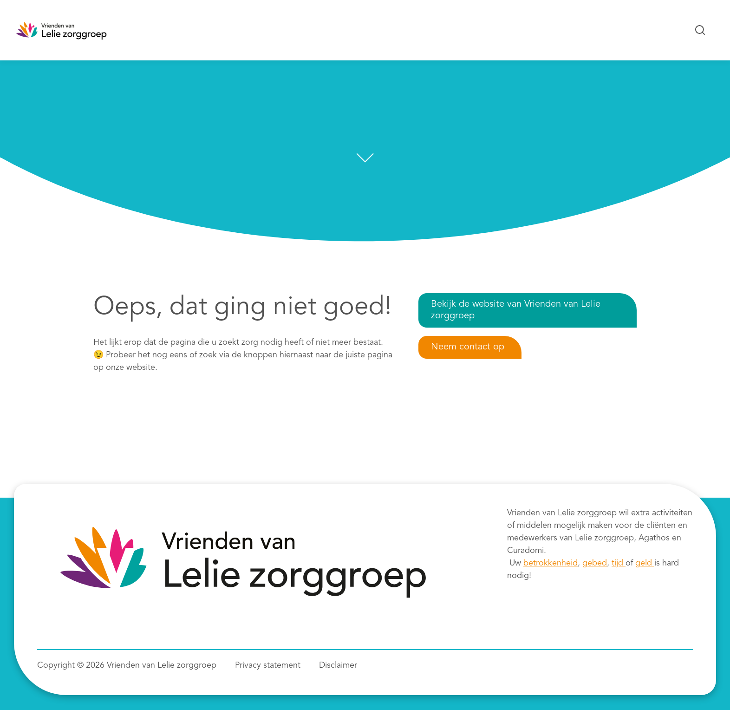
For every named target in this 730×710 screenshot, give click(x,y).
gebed (594, 563)
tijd (619, 563)
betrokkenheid (550, 563)
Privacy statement (267, 665)
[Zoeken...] (700, 30)
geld (644, 563)
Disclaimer (338, 665)
